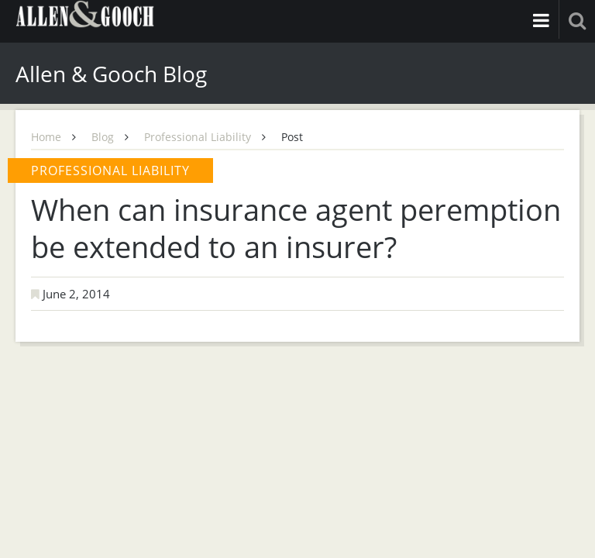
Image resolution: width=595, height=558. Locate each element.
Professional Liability (197, 136)
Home (46, 136)
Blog (102, 136)
